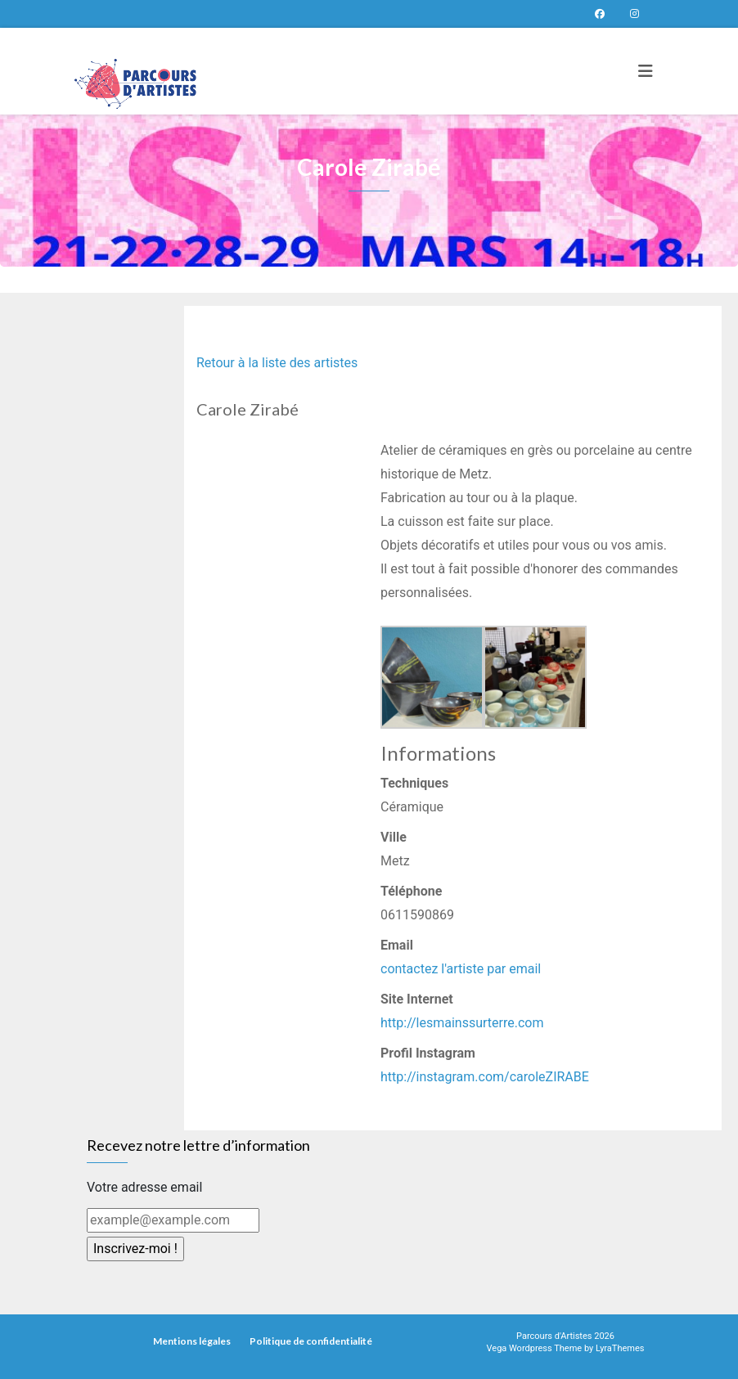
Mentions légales (192, 1341)
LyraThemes (620, 1348)
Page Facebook (600, 14)
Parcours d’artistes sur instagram (634, 14)
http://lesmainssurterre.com (461, 1023)
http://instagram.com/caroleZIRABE (484, 1077)
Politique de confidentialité (311, 1341)
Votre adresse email (144, 1187)
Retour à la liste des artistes (277, 363)
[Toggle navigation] (646, 71)
